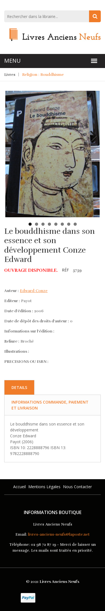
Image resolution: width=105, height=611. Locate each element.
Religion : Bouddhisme (43, 74)
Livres (9, 74)
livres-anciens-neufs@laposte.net (59, 534)
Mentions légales (44, 486)
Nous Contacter (77, 486)
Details (19, 387)
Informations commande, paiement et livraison (49, 405)
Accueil (19, 486)
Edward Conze (34, 290)
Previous (13, 131)
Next (91, 131)
